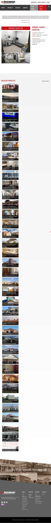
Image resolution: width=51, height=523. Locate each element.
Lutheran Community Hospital (10, 440)
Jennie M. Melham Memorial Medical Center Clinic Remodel (10, 207)
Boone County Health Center (9, 285)
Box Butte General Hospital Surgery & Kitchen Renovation (10, 188)
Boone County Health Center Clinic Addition (9, 130)
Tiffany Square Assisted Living (10, 430)
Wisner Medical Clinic (8, 363)
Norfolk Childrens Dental (9, 372)
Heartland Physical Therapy (9, 343)
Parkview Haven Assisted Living (10, 411)
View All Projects (46, 81)
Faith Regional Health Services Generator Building (10, 401)
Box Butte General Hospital (9, 237)
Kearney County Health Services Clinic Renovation (9, 139)
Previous (1, 231)
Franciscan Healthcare (8, 111)
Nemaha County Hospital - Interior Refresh (9, 197)
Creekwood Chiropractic (8, 382)
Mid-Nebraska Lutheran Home (10, 392)
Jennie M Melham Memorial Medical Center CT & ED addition (9, 245)
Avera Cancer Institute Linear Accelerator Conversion (10, 217)
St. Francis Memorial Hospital (10, 314)
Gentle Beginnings (7, 333)
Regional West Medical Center (10, 178)
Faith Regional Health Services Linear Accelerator (10, 149)
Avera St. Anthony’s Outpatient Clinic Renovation (10, 226)
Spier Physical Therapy (8, 304)
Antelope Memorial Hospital (9, 450)
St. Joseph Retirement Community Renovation (8, 91)
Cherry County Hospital (8, 159)
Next (50, 231)
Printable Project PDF (15, 28)
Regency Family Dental (8, 421)
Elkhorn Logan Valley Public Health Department (9, 352)
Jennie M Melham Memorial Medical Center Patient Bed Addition (9, 294)
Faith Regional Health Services (10, 275)
